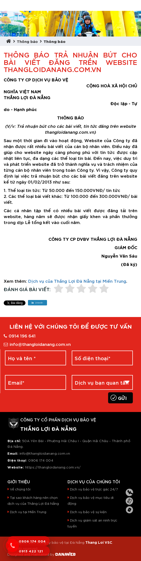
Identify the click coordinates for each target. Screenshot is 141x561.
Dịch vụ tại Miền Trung (28, 512)
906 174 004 (42, 460)
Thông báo (27, 41)
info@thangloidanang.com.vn (37, 344)
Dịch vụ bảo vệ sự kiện (88, 512)
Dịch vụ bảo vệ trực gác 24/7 (94, 489)
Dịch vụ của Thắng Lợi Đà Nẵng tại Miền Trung (77, 280)
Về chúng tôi (20, 489)
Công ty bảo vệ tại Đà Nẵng (60, 542)
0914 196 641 (20, 335)
